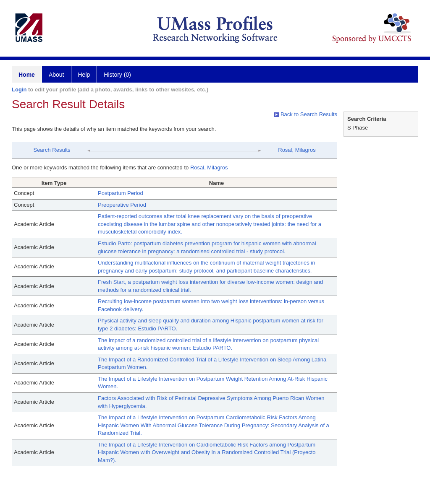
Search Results (51, 150)
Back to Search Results (305, 114)
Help (84, 74)
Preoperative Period (122, 205)
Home (26, 74)
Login (19, 89)
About (56, 74)
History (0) (117, 74)
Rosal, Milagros (297, 150)
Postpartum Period (120, 193)
